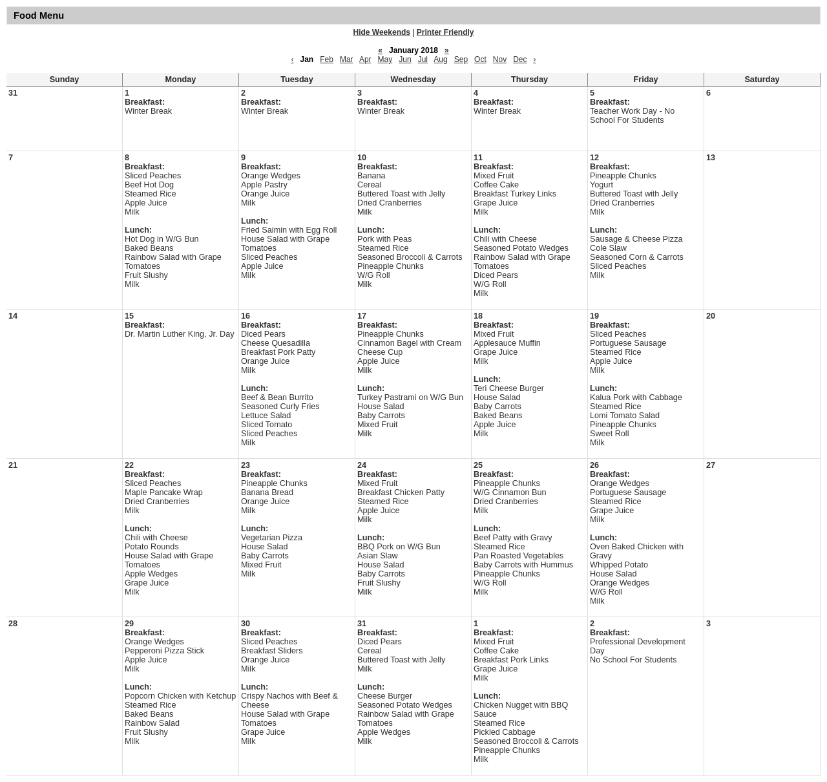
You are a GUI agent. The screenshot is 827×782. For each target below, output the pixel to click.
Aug (440, 59)
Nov (500, 59)
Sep (461, 59)
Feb (326, 59)
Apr (365, 59)
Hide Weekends (381, 32)
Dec (520, 59)
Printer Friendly (445, 32)
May (385, 59)
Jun (405, 59)
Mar (346, 59)
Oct (480, 59)
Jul (423, 59)
